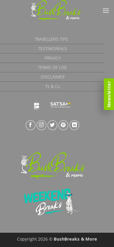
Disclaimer (52, 77)
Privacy (52, 58)
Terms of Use (52, 67)
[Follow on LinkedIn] (74, 125)
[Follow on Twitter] (52, 125)
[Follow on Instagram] (41, 125)
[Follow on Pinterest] (63, 125)
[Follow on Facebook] (31, 125)
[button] (105, 10)
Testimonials (52, 48)
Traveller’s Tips (51, 39)
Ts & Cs (52, 86)
